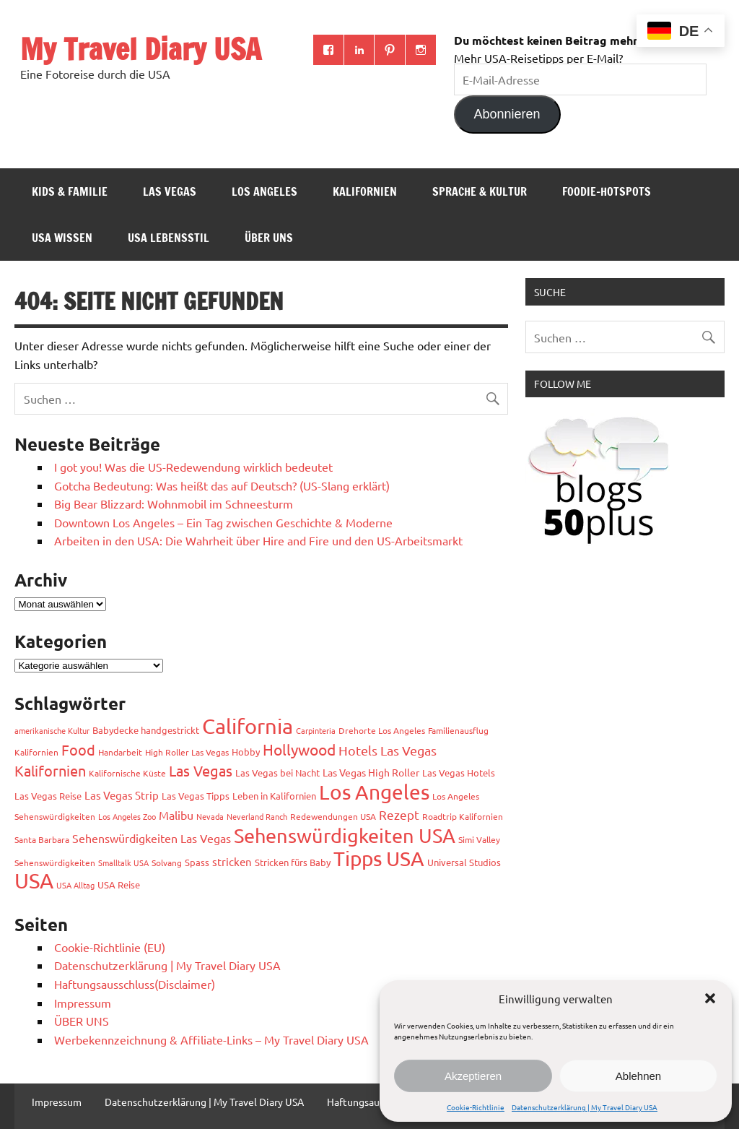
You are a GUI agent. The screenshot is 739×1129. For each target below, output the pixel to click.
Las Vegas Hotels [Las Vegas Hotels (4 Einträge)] (458, 772)
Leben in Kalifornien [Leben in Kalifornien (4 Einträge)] (274, 796)
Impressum (82, 1002)
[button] (710, 998)
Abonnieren (507, 114)
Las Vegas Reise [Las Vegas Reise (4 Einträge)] (48, 796)
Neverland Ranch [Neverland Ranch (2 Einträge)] (257, 816)
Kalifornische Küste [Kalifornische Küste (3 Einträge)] (127, 773)
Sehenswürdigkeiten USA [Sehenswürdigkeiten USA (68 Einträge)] (344, 835)
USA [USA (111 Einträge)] (33, 880)
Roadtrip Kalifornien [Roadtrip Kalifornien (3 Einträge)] (462, 816)
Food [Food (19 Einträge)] (78, 749)
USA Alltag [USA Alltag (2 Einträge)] (75, 885)
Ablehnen (638, 1076)
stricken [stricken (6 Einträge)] (232, 861)
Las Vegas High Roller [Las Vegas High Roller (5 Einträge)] (371, 772)
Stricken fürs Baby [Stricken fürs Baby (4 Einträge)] (293, 862)
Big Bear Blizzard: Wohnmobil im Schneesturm (173, 503)
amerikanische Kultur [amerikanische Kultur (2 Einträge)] (51, 730)
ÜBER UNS (269, 238)
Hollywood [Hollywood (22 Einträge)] (299, 749)
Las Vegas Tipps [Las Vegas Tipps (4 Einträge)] (195, 796)
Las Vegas (169, 191)
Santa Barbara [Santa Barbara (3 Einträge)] (41, 839)
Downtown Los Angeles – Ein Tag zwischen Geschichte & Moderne (223, 522)
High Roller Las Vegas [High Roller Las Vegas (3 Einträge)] (187, 752)
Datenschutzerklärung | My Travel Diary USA (584, 1107)
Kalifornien (365, 191)
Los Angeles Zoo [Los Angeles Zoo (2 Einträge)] (127, 816)
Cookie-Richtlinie (475, 1107)
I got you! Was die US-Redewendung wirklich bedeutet (193, 466)
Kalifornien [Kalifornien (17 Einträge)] (50, 770)
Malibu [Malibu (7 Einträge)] (176, 815)
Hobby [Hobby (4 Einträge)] (246, 751)
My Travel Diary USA (140, 48)
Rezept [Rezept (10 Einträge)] (399, 814)
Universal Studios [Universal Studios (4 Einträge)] (464, 862)
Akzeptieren (473, 1076)
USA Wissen (62, 238)
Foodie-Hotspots (606, 191)
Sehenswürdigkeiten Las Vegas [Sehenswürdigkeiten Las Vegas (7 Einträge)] (151, 838)
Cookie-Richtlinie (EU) (109, 947)
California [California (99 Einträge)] (247, 726)
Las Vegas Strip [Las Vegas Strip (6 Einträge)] (121, 795)
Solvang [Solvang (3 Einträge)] (167, 862)
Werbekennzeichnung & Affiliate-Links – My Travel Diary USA (211, 1039)
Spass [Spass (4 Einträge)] (197, 862)
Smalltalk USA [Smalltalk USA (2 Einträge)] (123, 862)
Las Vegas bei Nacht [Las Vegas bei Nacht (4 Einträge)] (277, 772)
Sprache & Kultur (479, 191)
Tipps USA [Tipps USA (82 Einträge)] (378, 858)
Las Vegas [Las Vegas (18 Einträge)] (200, 770)
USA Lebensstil (168, 238)
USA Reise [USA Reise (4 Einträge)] (118, 884)
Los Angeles (264, 191)
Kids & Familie (70, 191)
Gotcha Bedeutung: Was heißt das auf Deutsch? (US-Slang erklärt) (222, 485)
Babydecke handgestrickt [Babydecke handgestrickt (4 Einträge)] (145, 730)
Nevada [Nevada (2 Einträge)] (210, 816)
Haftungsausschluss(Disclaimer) (134, 984)
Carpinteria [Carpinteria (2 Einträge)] (316, 730)
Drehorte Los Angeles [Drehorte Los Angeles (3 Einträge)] (381, 730)
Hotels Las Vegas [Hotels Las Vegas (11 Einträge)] (387, 750)
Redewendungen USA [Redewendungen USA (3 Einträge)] (333, 816)
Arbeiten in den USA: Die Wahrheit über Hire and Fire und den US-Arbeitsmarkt (258, 540)
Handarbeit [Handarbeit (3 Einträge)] (120, 752)
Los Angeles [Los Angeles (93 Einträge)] (374, 792)
